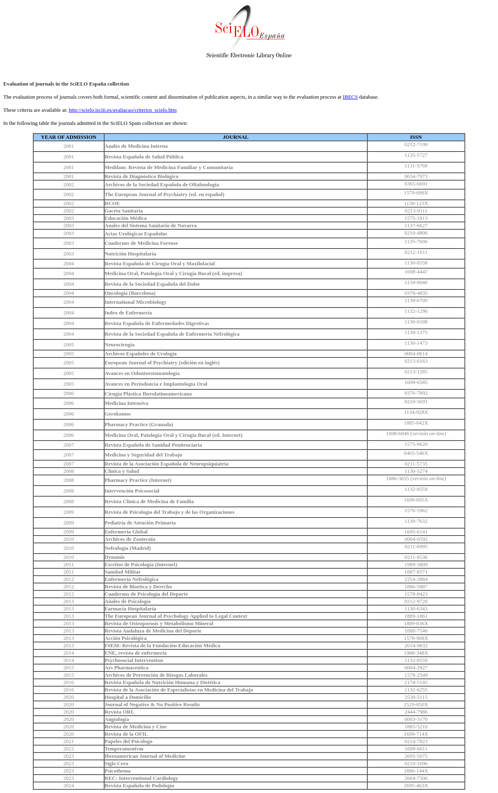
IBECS (350, 97)
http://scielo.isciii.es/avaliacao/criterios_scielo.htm (123, 110)
